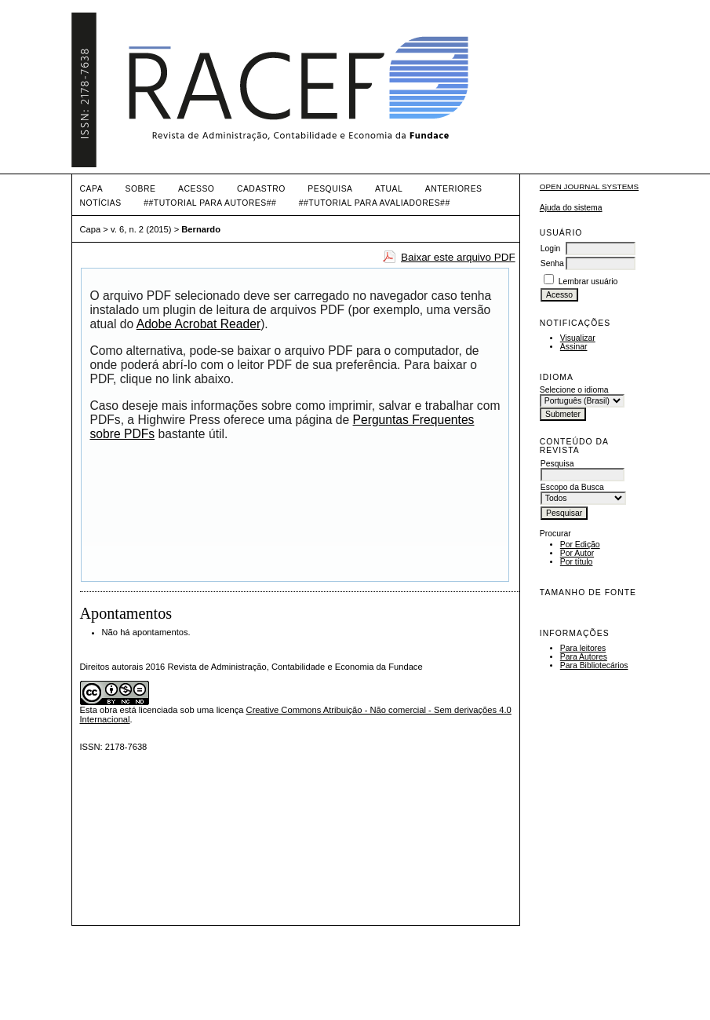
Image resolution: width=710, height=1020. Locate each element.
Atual (388, 189)
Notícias (101, 203)
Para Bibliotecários (594, 665)
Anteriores (453, 189)
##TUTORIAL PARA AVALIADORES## (374, 203)
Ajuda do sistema (571, 207)
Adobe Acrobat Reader (198, 324)
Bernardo (200, 229)
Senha (552, 263)
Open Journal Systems (589, 186)
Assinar (574, 346)
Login (550, 248)
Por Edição (580, 544)
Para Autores (583, 657)
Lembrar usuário (588, 281)
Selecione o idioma (574, 390)
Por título (576, 562)
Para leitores (583, 648)
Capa (92, 189)
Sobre (141, 189)
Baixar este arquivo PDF (458, 257)
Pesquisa (330, 189)
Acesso (196, 189)
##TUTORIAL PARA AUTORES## (210, 203)
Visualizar (577, 338)
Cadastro (261, 189)
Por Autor (577, 553)
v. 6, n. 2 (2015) (141, 229)
